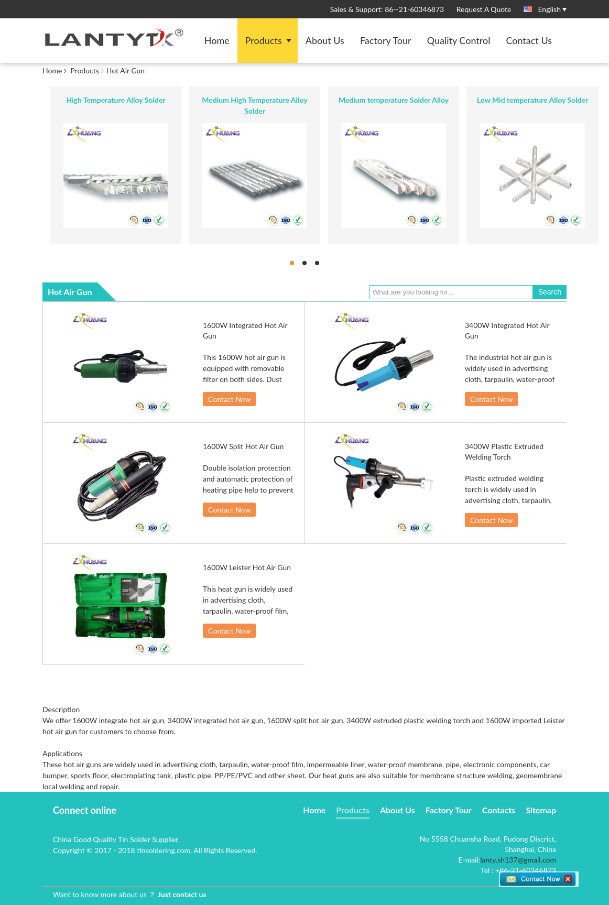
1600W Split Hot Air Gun (243, 446)
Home (217, 40)
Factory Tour (385, 40)
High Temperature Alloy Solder (115, 99)
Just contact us (182, 894)
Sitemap (541, 810)
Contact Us (529, 40)
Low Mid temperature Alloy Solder (532, 99)
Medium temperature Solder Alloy (394, 99)
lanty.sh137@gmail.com (518, 859)
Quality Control (459, 40)
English (552, 9)
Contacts (498, 810)
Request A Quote (484, 9)
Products (263, 40)
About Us (325, 40)
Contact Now (229, 399)
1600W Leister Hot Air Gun (247, 567)
